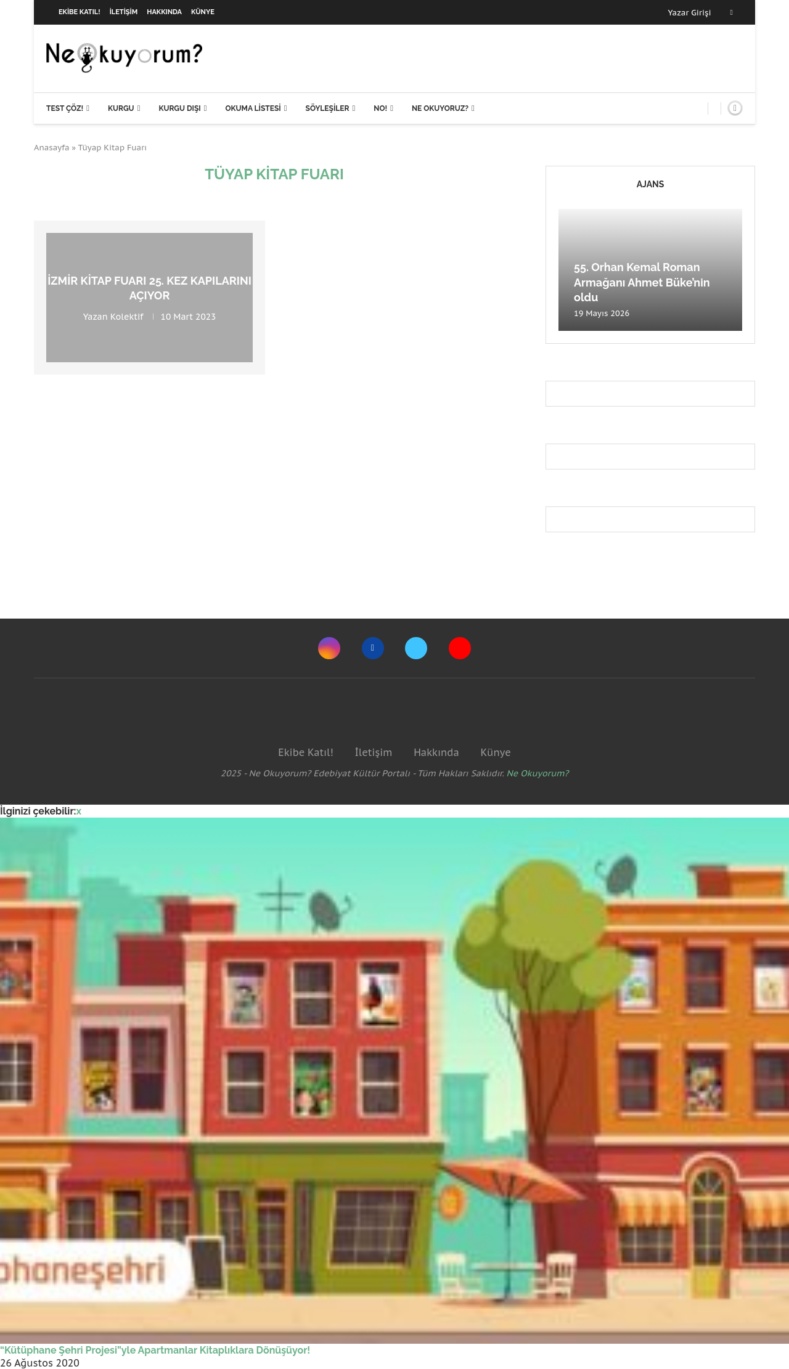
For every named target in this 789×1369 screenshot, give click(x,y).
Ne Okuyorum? (538, 773)
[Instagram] (329, 648)
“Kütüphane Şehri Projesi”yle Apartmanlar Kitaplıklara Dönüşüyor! (155, 1350)
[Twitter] (416, 648)
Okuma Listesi (252, 108)
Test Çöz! (64, 108)
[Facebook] (731, 12)
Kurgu (121, 108)
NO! (380, 108)
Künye (203, 12)
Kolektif (127, 316)
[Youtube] (460, 648)
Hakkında (164, 12)
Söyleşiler (328, 108)
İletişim (124, 12)
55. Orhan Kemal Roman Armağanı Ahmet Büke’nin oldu (642, 282)
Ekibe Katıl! (79, 12)
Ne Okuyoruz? (440, 108)
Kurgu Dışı (179, 108)
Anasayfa (52, 147)
